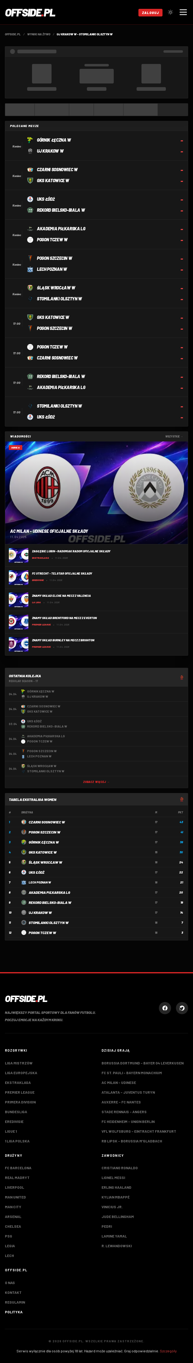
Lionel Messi (113, 1177)
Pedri (107, 1226)
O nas (10, 1282)
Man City (13, 1207)
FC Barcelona (18, 1168)
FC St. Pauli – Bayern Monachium (132, 1073)
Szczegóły (168, 1351)
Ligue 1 (11, 1131)
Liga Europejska (21, 1073)
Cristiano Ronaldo (120, 1168)
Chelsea (13, 1226)
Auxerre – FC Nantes (121, 1102)
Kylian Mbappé (116, 1197)
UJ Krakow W (40, 912)
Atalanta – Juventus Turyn (128, 1092)
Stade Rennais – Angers (124, 1112)
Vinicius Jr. (112, 1207)
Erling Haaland (116, 1187)
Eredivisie (14, 1121)
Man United (15, 1197)
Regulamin (15, 1302)
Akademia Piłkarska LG (49, 892)
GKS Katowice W (43, 852)
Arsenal (13, 1216)
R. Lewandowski (117, 1246)
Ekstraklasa (18, 1082)
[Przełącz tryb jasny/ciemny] (170, 12)
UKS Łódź (37, 872)
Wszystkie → (174, 436)
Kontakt (13, 1292)
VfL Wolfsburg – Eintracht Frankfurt (139, 1131)
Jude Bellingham (118, 1216)
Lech (9, 1255)
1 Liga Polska (17, 1141)
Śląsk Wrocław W (45, 862)
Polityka (14, 1312)
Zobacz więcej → (96, 782)
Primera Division (20, 1102)
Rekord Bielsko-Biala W (50, 902)
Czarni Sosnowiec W (47, 822)
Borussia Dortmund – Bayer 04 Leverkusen (143, 1063)
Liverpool (14, 1187)
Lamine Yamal (114, 1236)
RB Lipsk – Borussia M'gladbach (132, 1141)
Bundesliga (16, 1112)
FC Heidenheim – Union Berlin (128, 1121)
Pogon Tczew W (42, 932)
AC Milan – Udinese (119, 1082)
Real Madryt (17, 1177)
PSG (8, 1236)
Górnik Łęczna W (44, 842)
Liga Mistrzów (19, 1063)
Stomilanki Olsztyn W (49, 922)
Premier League (19, 1092)
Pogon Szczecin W (44, 832)
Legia (10, 1246)
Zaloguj (150, 13)
